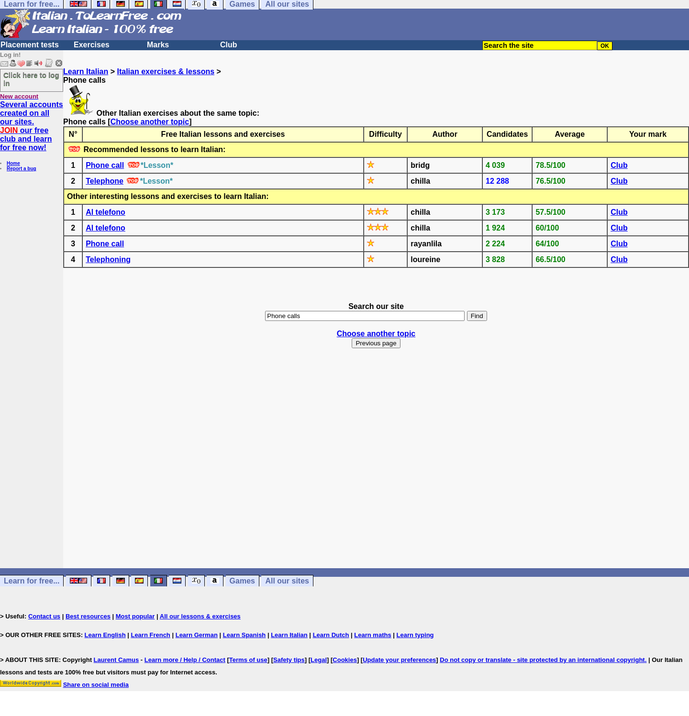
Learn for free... (31, 581)
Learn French (150, 635)
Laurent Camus (116, 659)
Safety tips (289, 659)
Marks (158, 45)
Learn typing (415, 635)
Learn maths (372, 635)
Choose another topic (150, 122)
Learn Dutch (331, 635)
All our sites (287, 581)
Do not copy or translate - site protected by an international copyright (542, 659)
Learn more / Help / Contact (184, 659)
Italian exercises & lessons (165, 71)
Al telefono (105, 212)
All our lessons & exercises (200, 616)
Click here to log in (31, 79)
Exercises (92, 45)
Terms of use (248, 659)
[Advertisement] (376, 467)
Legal (319, 659)
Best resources (88, 616)
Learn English (105, 635)
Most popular (135, 616)
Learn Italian (85, 71)
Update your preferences (399, 659)
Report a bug (21, 168)
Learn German (197, 635)
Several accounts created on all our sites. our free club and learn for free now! (31, 126)
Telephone (104, 181)
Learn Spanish (244, 635)
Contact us (44, 616)
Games (242, 581)
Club (228, 45)
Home (13, 163)
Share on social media (96, 684)
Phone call (105, 165)
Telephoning (108, 259)
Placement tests (29, 45)
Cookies (345, 659)
